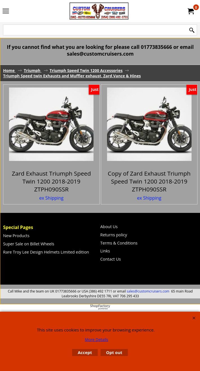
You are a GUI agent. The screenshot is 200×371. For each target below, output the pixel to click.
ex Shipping (51, 198)
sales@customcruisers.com (148, 291)
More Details (96, 339)
